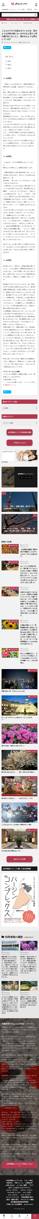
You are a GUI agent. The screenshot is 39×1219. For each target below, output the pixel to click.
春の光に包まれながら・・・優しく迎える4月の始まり (18, 772)
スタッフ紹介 (21, 9)
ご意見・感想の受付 (12, 1199)
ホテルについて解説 (27, 1199)
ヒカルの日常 (33, 670)
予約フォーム (18, 1183)
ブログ (31, 1185)
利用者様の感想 (27, 23)
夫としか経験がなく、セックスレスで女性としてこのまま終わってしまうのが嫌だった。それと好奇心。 (28, 658)
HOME (5, 23)
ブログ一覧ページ (15, 23)
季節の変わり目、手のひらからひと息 (13, 691)
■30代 (8, 61)
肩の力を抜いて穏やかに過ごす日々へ (13, 746)
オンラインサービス (12, 1197)
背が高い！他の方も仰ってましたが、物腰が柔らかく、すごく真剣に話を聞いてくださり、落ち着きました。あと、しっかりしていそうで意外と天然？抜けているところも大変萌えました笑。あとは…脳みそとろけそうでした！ (28, 965)
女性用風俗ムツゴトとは (8, 9)
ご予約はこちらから (19, 443)
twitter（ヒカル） (27, 1190)
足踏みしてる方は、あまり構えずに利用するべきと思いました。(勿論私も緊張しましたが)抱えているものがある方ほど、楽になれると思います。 (28, 1002)
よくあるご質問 (22, 1185)
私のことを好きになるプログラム (19, 1187)
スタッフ (19, 1216)
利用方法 (29, 9)
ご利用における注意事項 (14, 1204)
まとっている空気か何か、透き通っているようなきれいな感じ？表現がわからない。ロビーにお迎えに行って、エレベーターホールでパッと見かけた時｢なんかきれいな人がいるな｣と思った (28, 574)
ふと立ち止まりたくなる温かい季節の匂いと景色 (16, 824)
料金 (4, 1216)
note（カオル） (13, 1195)
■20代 (8, 65)
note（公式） (27, 1192)
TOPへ (35, 1216)
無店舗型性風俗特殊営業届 (19, 1202)
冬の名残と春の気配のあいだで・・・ (13, 851)
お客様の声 (29, 1183)
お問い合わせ (10, 1185)
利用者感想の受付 (27, 1197)
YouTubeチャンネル (14, 1192)
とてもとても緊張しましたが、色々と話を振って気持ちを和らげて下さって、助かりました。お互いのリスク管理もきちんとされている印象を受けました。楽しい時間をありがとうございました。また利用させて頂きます (10, 1005)
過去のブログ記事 (19, 859)
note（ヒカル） (26, 1195)
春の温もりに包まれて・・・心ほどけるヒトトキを (17, 798)
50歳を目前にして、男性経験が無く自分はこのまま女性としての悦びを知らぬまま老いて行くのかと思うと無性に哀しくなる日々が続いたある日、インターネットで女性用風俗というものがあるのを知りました (28, 634)
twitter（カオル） (12, 1190)
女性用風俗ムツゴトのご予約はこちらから (19, 1165)
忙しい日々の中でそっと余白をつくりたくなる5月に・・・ (17, 718)
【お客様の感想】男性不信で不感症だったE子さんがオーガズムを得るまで (28, 552)
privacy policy (28, 1204)
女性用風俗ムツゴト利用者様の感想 (19, 432)
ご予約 (12, 1216)
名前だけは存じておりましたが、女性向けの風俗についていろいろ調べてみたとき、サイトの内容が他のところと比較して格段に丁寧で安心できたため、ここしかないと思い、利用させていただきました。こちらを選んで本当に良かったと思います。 (28, 603)
